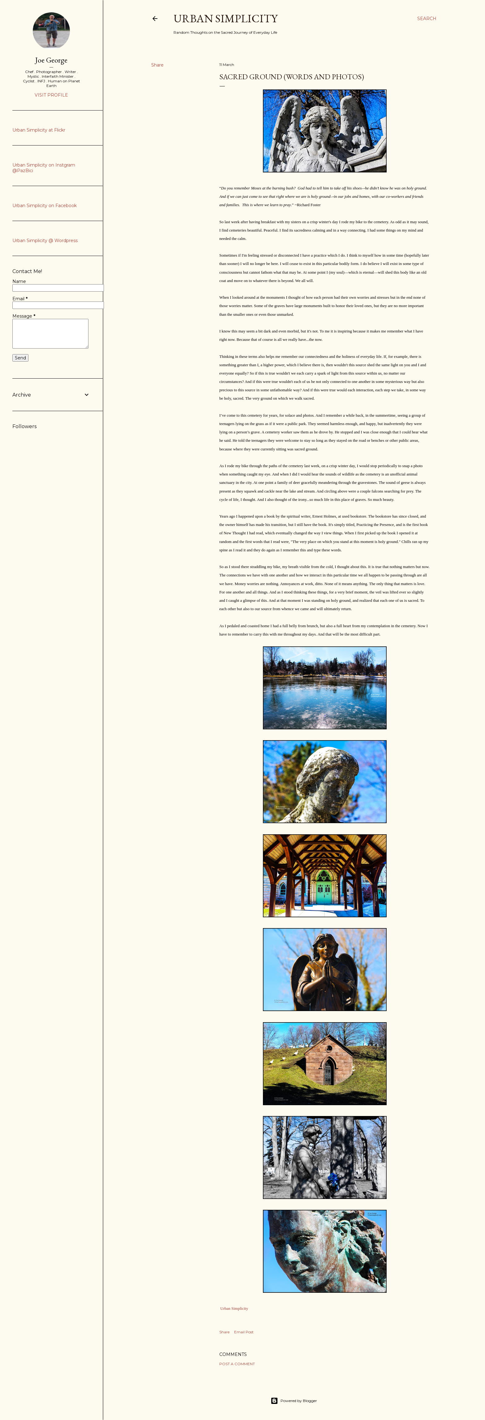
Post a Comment (237, 1363)
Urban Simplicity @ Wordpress (45, 240)
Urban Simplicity (225, 18)
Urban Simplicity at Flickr (38, 130)
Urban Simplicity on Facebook (44, 205)
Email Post (244, 1332)
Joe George (51, 60)
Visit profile (51, 95)
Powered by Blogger (294, 1401)
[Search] (426, 18)
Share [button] (157, 65)
